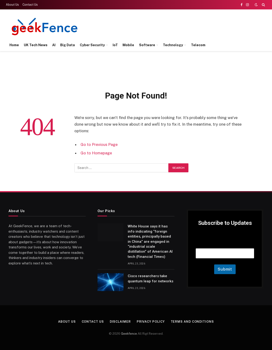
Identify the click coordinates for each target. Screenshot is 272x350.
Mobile (128, 45)
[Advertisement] (179, 26)
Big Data (67, 45)
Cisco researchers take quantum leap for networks (150, 278)
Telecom (198, 45)
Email (225, 242)
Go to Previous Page (99, 144)
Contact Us (30, 4)
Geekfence (129, 333)
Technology (173, 45)
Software (147, 45)
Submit (225, 269)
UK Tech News (35, 45)
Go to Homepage (96, 153)
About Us (12, 4)
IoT (115, 45)
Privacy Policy (151, 321)
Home (14, 45)
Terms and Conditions (192, 321)
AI (53, 45)
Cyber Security (92, 45)
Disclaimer (120, 321)
